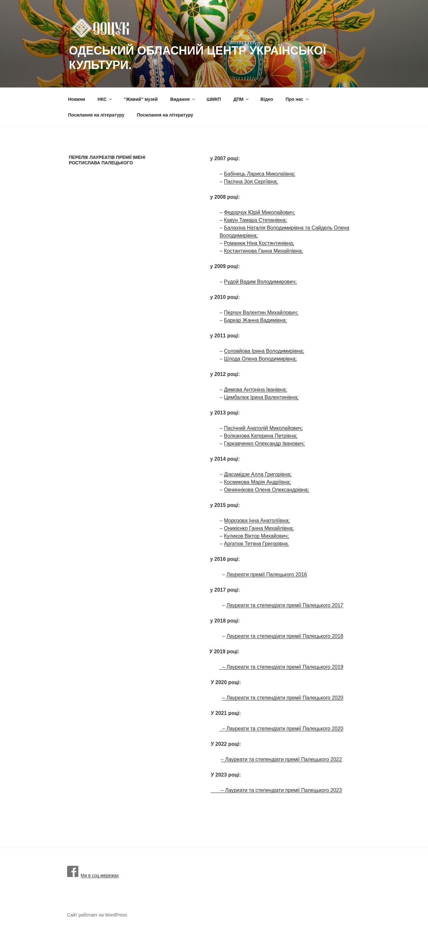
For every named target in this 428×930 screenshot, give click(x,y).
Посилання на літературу (96, 114)
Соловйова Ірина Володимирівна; (264, 351)
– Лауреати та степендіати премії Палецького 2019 (281, 667)
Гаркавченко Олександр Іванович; (264, 443)
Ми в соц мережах (93, 875)
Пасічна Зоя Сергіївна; (251, 181)
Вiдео (266, 99)
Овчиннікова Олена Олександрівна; (266, 489)
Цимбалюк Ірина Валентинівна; (261, 397)
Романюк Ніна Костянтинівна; (259, 243)
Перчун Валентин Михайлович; (261, 312)
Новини (76, 99)
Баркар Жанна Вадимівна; (255, 320)
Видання (183, 99)
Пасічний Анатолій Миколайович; (263, 428)
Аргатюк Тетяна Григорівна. (256, 543)
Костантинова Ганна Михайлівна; (263, 251)
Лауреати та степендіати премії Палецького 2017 (284, 605)
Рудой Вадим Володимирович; (260, 281)
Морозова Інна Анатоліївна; (257, 520)
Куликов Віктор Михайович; (256, 536)
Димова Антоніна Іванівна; (255, 389)
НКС (105, 99)
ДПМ (241, 99)
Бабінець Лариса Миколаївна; (259, 174)
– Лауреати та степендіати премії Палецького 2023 (276, 790)
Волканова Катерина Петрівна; (260, 436)
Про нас (297, 99)
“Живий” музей (141, 99)
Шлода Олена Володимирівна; (260, 358)
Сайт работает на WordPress (97, 914)
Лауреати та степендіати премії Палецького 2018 (284, 636)
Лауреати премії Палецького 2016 (266, 574)
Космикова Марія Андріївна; (257, 482)
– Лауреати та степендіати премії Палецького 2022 (281, 759)
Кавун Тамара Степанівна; (255, 220)
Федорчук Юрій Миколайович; (259, 212)
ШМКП (214, 99)
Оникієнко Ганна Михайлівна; (259, 528)
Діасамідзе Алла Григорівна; (258, 474)
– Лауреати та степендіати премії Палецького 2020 (282, 697)
